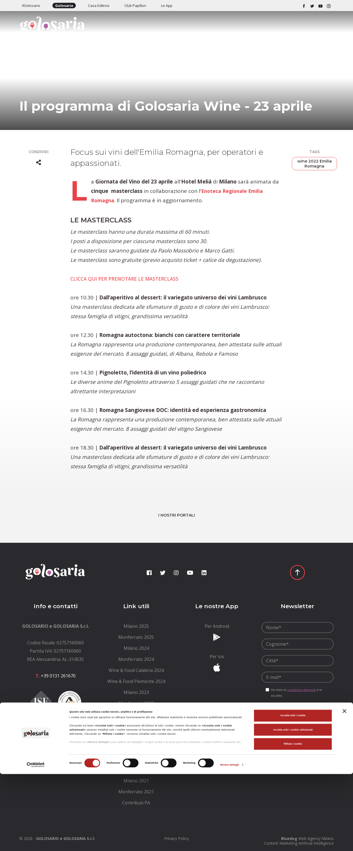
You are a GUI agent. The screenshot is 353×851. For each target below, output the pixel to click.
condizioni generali (301, 690)
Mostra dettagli (229, 842)
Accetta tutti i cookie (293, 792)
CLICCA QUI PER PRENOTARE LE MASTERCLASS (129, 278)
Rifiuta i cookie (293, 821)
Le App (166, 5)
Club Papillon (135, 5)
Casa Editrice (98, 5)
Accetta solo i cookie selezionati (293, 806)
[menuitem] (136, 626)
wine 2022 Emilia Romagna (314, 164)
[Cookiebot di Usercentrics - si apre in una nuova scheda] (36, 841)
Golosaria (64, 5)
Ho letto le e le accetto (296, 693)
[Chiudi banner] (344, 788)
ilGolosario (31, 5)
